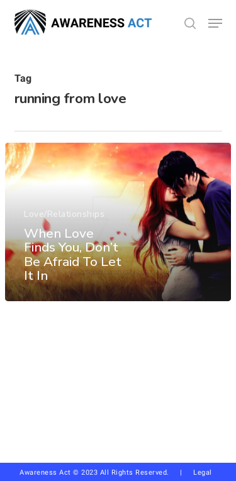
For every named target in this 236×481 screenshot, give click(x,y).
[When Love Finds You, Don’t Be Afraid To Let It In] (118, 222)
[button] (215, 23)
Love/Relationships (64, 214)
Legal (202, 472)
